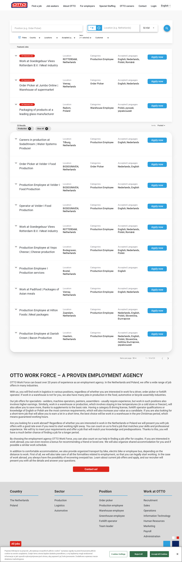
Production (60, 500)
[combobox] (47, 28)
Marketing (149, 526)
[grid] (87, 128)
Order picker (106, 500)
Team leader (106, 526)
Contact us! (91, 469)
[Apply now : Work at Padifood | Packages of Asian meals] (157, 289)
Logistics (59, 505)
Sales (147, 505)
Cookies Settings (118, 554)
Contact (142, 6)
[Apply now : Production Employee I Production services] (157, 268)
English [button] (165, 5)
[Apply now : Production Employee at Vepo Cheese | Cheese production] (157, 248)
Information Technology (157, 515)
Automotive (61, 510)
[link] (91, 61)
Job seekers (52, 6)
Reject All (138, 554)
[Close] (177, 554)
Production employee (111, 505)
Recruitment (151, 500)
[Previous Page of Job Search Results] (162, 358)
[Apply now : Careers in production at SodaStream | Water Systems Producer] (157, 140)
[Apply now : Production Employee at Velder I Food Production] (157, 185)
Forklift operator (108, 520)
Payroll (147, 531)
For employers (87, 6)
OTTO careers (127, 6)
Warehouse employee (111, 510)
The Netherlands (19, 500)
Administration (152, 536)
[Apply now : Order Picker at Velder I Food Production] (157, 164)
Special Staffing (107, 6)
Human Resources (154, 520)
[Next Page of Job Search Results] (168, 358)
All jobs (15, 543)
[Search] (167, 28)
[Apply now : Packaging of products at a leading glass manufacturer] (157, 105)
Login (154, 6)
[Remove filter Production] (29, 128)
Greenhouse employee (112, 515)
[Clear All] (46, 128)
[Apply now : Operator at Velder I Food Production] (157, 206)
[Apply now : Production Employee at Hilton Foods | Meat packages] (157, 310)
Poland (14, 505)
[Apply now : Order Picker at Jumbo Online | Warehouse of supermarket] (157, 81)
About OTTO (69, 6)
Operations (150, 510)
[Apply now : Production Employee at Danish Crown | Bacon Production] (157, 334)
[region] (91, 554)
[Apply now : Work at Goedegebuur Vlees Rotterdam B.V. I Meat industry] (157, 57)
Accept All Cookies (159, 554)
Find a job (37, 6)
